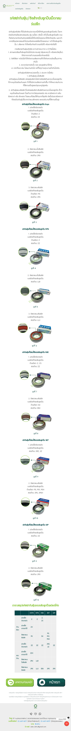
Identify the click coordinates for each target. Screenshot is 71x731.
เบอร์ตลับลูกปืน (19, 9)
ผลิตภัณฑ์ (32, 3)
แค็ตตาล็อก (41, 3)
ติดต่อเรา (28, 9)
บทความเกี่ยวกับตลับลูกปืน (53, 3)
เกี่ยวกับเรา (25, 3)
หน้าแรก (17, 3)
